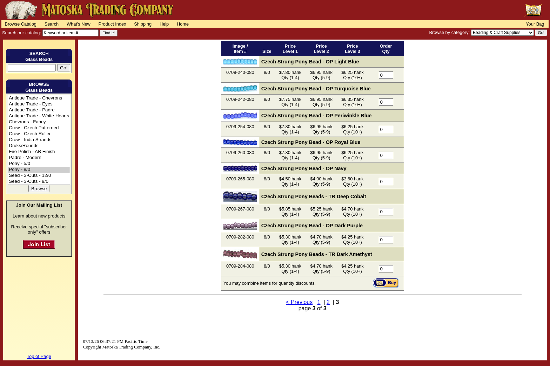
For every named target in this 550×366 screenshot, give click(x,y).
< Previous (299, 302)
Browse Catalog (20, 24)
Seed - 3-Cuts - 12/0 (39, 176)
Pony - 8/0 (39, 170)
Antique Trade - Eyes (39, 104)
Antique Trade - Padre (39, 110)
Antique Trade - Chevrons (39, 98)
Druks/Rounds (39, 146)
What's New (78, 24)
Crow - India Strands (39, 140)
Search (52, 24)
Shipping (143, 24)
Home (183, 24)
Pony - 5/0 (39, 164)
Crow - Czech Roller (39, 134)
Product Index (112, 24)
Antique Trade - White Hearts (39, 116)
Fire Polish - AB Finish (39, 152)
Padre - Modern (39, 158)
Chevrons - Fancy (39, 122)
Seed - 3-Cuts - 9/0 (39, 182)
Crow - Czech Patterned (39, 128)
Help (164, 24)
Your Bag (535, 24)
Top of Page (39, 356)
